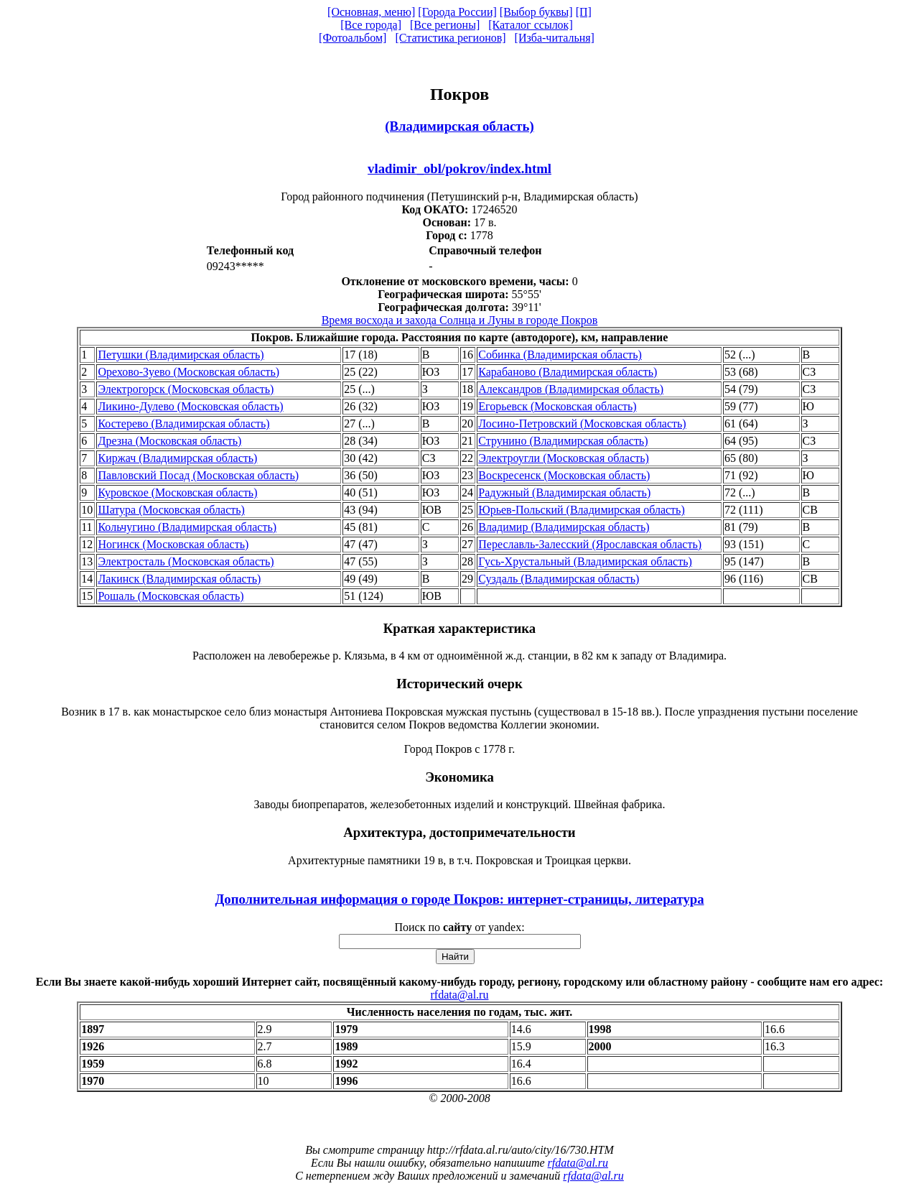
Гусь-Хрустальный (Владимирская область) (585, 561)
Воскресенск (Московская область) (564, 475)
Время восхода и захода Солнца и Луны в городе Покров (460, 320)
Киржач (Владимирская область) (177, 458)
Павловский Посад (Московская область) (198, 475)
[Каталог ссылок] (530, 25)
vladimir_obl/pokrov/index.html (459, 168)
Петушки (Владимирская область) (180, 354)
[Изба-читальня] (554, 38)
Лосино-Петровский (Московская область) (582, 423)
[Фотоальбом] (352, 38)
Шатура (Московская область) (171, 510)
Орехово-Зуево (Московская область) (188, 372)
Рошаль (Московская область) (170, 596)
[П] (584, 12)
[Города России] (457, 12)
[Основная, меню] (371, 12)
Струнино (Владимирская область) (563, 441)
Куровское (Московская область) (177, 492)
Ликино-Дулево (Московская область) (190, 406)
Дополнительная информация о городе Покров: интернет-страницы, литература (459, 899)
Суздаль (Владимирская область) (558, 579)
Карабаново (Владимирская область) (567, 372)
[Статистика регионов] (450, 38)
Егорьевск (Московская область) (557, 406)
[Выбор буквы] (536, 12)
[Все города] (370, 25)
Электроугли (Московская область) (563, 458)
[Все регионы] (445, 25)
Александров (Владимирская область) (570, 389)
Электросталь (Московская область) (186, 561)
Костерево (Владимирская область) (183, 423)
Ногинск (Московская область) (173, 544)
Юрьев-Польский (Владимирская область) (581, 510)
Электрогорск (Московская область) (186, 389)
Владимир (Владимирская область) (563, 527)
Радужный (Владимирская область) (564, 492)
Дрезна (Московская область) (169, 441)
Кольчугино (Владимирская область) (187, 527)
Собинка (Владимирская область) (560, 354)
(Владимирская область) (459, 126)
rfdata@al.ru (460, 995)
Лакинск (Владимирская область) (179, 579)
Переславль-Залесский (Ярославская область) (589, 544)
